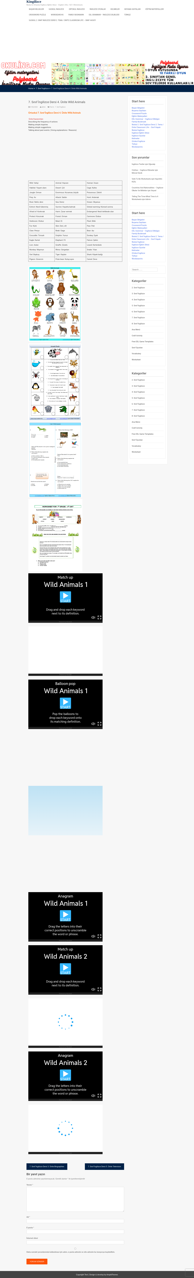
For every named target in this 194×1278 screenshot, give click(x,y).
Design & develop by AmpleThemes (103, 1274)
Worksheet (136, 360)
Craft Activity (137, 336)
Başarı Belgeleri (36, 9)
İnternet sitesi (32, 1238)
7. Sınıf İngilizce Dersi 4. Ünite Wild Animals (56, 102)
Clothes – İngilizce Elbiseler (143, 170)
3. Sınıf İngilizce (138, 293)
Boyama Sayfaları (132, 9)
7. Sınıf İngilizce (60, 107)
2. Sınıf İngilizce (138, 288)
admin (43, 107)
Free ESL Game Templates (142, 341)
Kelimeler (115, 9)
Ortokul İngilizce (77, 9)
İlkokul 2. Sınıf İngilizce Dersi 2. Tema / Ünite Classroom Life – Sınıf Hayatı (62, 20)
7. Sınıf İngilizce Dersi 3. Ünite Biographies (47, 1166)
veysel (153, 190)
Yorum (29, 1185)
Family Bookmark (76, 15)
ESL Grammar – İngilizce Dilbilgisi (104, 15)
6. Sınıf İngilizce (138, 312)
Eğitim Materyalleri (155, 9)
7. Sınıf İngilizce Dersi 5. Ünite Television (104, 1166)
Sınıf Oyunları (137, 348)
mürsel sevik (137, 173)
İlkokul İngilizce (56, 9)
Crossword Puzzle (37, 15)
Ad (28, 1217)
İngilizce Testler (138, 164)
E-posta (30, 1227)
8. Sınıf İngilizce (138, 324)
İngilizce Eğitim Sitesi (140, 133)
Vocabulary (136, 353)
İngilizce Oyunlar (98, 9)
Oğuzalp (151, 164)
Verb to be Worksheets (141, 179)
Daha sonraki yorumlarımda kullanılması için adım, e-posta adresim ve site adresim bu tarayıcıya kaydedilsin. (70, 1252)
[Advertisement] (97, 41)
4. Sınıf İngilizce (138, 300)
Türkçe (127, 15)
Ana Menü (136, 329)
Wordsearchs (57, 15)
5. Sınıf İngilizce (138, 305)
